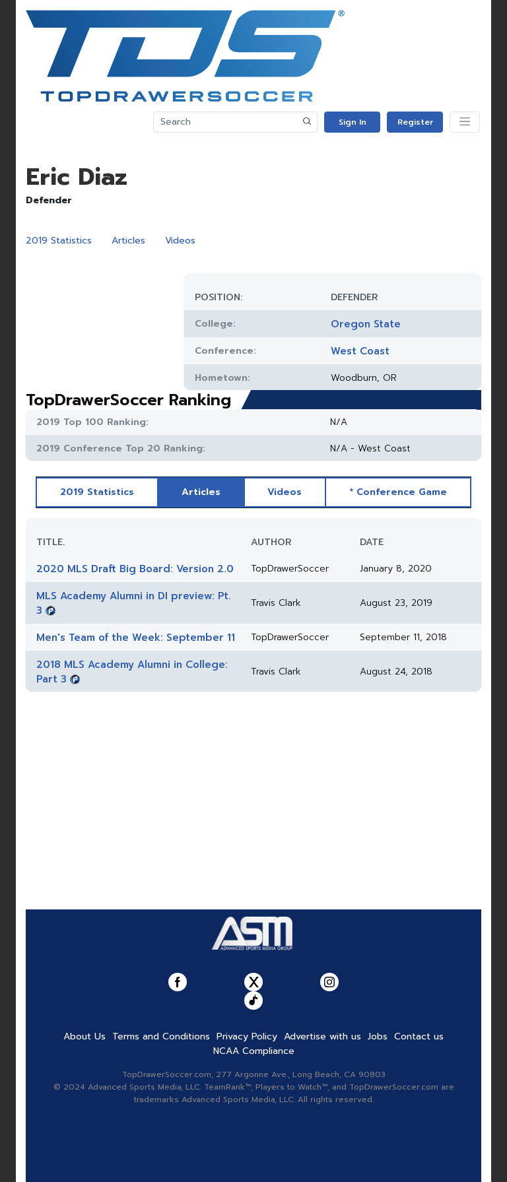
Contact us (419, 1036)
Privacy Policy (247, 1036)
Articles (128, 240)
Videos (180, 240)
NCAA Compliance (253, 1051)
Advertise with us (322, 1036)
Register (415, 122)
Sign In (352, 122)
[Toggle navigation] (465, 122)
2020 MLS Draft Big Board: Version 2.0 (135, 569)
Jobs (378, 1036)
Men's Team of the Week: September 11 (135, 637)
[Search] (225, 122)
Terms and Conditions (161, 1036)
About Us (84, 1036)
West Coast (360, 351)
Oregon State (366, 324)
